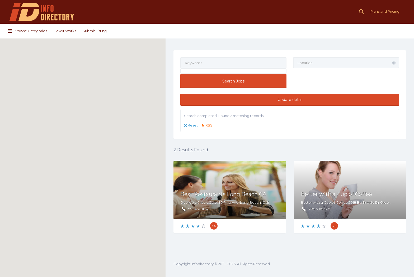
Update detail (289, 99)
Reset (193, 125)
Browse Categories (30, 31)
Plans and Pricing (384, 11)
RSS (209, 125)
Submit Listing (95, 31)
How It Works (65, 31)
